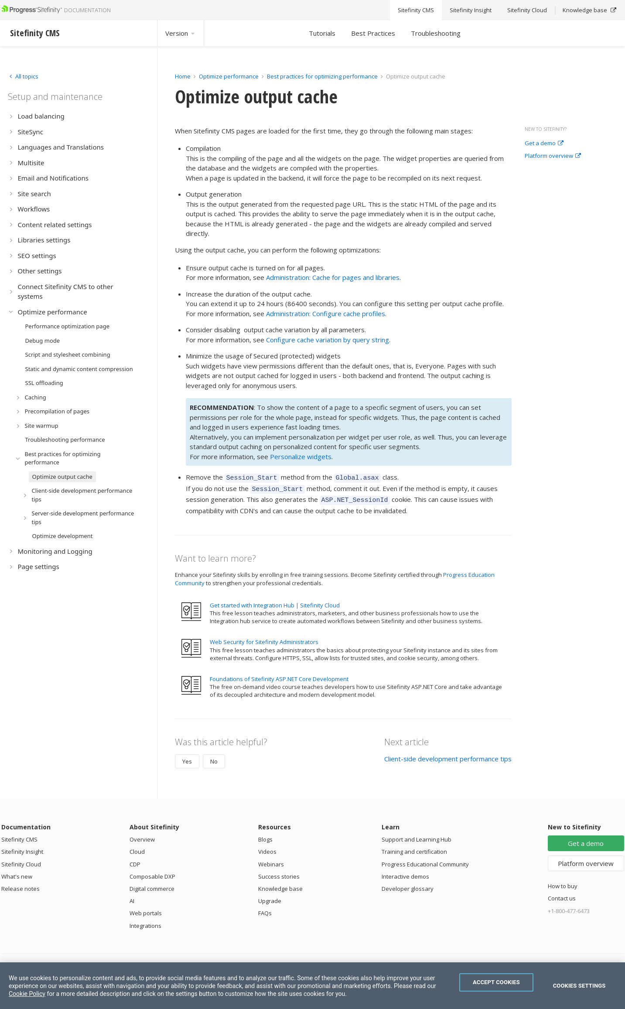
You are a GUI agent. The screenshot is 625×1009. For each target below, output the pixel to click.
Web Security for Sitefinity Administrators (264, 638)
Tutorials (322, 33)
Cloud (137, 848)
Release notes (20, 885)
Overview (142, 835)
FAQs (265, 909)
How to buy (562, 882)
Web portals (146, 909)
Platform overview (553, 156)
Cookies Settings (579, 985)
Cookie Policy (27, 993)
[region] (312, 985)
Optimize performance (229, 76)
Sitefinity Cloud (21, 860)
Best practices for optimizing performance (322, 76)
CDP (135, 860)
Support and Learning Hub (416, 835)
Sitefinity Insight (22, 848)
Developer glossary (408, 885)
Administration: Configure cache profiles (325, 313)
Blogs (265, 835)
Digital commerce (152, 885)
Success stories (279, 872)
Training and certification (414, 848)
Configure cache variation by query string (327, 339)
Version (180, 33)
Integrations (145, 922)
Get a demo (544, 143)
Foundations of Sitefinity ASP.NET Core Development (279, 675)
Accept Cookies (496, 982)
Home (183, 76)
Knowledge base (280, 885)
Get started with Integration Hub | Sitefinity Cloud (275, 601)
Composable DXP (152, 872)
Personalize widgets (300, 456)
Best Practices (373, 33)
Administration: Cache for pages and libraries (333, 277)
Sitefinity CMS (19, 835)
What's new (16, 872)
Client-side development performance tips (448, 754)
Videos (267, 848)
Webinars (271, 860)
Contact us (562, 894)
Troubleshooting (436, 33)
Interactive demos (405, 872)
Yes (187, 757)
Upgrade (269, 897)
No (214, 757)
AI (132, 897)
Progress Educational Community (425, 860)
